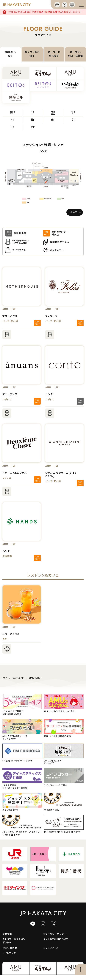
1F (33, 112)
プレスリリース (51, 947)
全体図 (75, 212)
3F (73, 112)
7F (73, 120)
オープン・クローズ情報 (76, 54)
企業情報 (7, 933)
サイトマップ (9, 953)
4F (12, 120)
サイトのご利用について (55, 939)
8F (12, 127)
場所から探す (10, 54)
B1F (12, 112)
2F (53, 113)
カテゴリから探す (32, 54)
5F (33, 120)
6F (53, 120)
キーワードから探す (54, 54)
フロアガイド (18, 678)
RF (33, 127)
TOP (4, 678)
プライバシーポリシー (54, 933)
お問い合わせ (9, 947)
